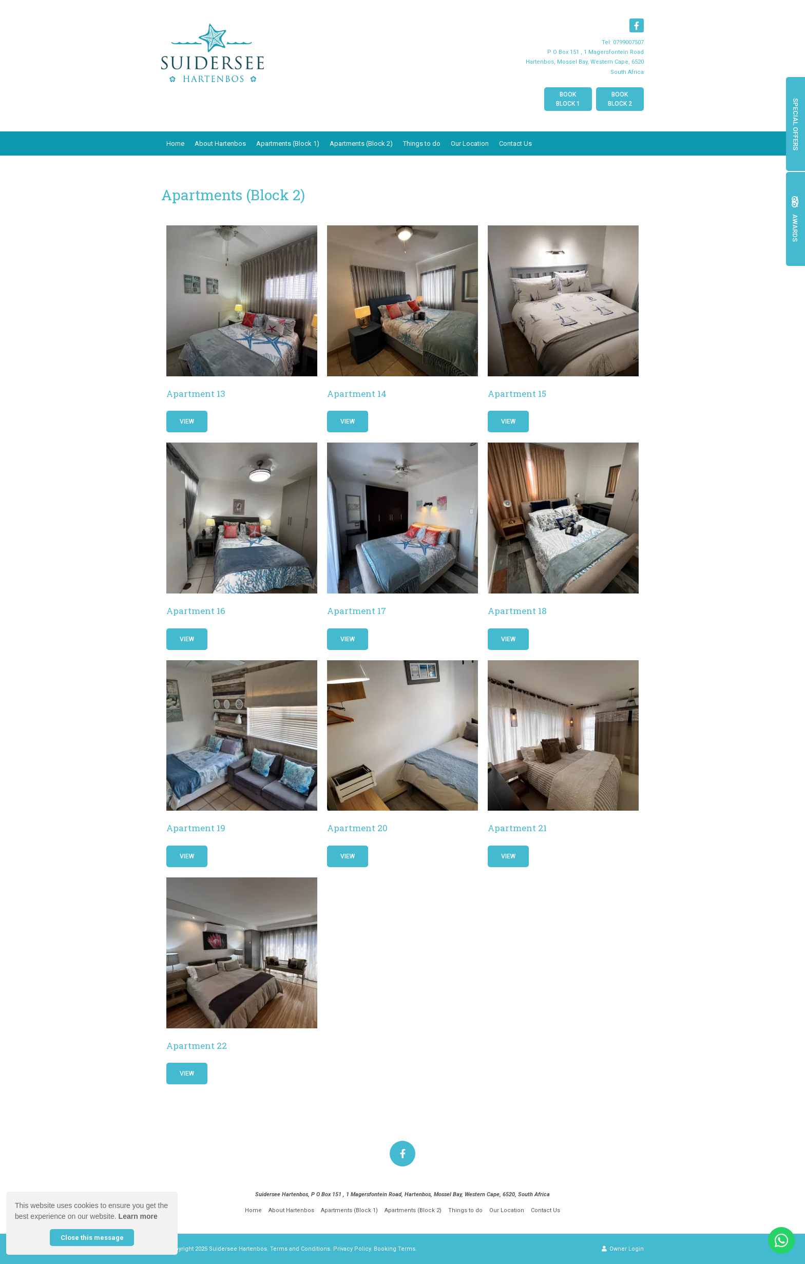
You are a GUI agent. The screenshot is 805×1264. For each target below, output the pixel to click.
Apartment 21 (517, 828)
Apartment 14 (357, 393)
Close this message (92, 1237)
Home (175, 143)
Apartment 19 (195, 828)
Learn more (138, 1216)
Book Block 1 (568, 99)
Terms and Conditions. (301, 1249)
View (187, 421)
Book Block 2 (620, 99)
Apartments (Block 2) (361, 143)
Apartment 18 (517, 611)
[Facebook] (636, 25)
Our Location (470, 143)
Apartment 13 (195, 393)
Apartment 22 (196, 1045)
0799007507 (628, 42)
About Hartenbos (220, 143)
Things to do (421, 143)
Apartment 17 (356, 611)
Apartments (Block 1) (287, 143)
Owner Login (623, 1249)
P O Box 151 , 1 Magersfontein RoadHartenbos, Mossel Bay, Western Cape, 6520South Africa (585, 62)
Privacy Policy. (352, 1249)
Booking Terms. (395, 1249)
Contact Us (515, 143)
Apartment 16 (195, 611)
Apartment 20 (357, 828)
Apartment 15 (517, 393)
